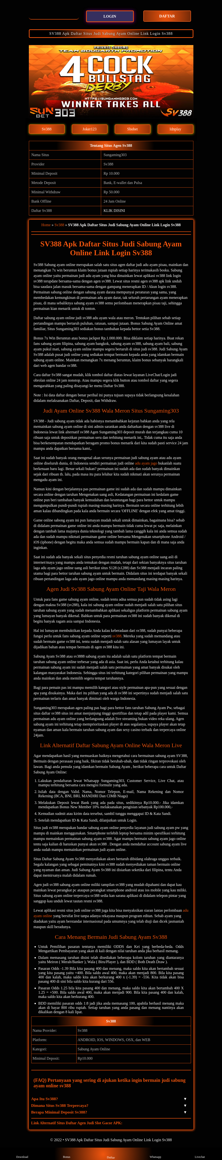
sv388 (116, 636)
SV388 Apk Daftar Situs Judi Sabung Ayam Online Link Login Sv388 (111, 33)
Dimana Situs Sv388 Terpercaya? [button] (108, 1105)
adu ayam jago (146, 463)
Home (46, 225)
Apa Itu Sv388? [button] (108, 1099)
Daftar (111, 1153)
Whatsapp (155, 1154)
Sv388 (59, 225)
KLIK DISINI (114, 211)
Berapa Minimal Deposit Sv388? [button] (108, 1112)
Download (22, 1154)
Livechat (200, 1154)
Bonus (66, 1154)
